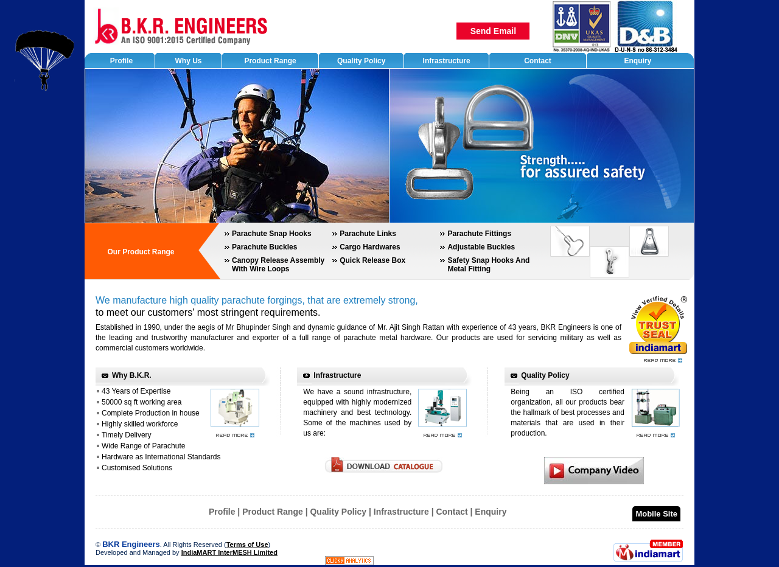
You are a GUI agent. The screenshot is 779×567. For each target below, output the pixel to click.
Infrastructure (337, 375)
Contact (452, 512)
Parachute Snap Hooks (272, 233)
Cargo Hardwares (370, 247)
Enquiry (490, 512)
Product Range (272, 512)
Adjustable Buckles (481, 247)
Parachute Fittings (479, 233)
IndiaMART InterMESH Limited (229, 552)
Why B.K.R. (132, 375)
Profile (222, 512)
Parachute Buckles (264, 247)
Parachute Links (368, 233)
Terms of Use (247, 544)
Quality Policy (545, 375)
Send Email (493, 31)
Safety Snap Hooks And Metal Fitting (488, 264)
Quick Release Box (372, 260)
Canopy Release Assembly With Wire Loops (278, 264)
